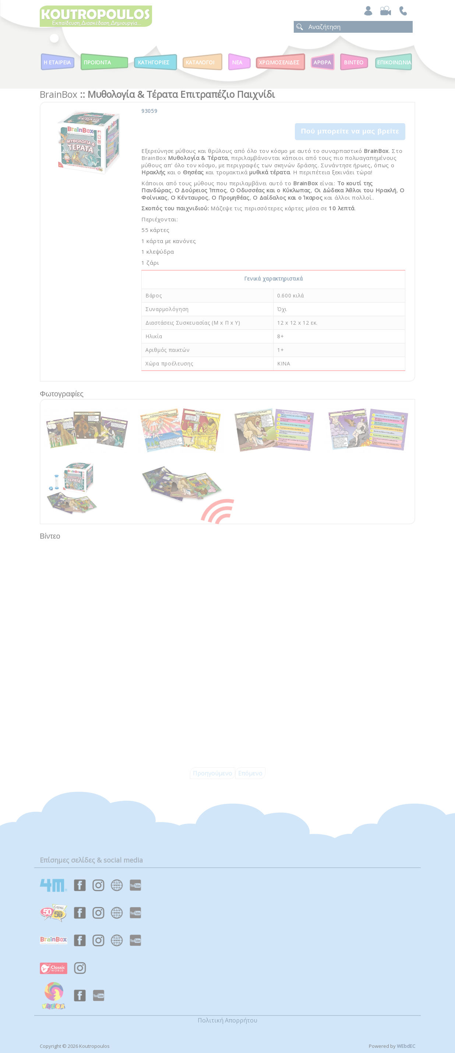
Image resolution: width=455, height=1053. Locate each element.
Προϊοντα (97, 62)
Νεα (237, 62)
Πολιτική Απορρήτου (227, 1020)
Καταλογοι (200, 62)
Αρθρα (322, 62)
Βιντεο (353, 62)
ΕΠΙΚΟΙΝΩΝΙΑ (394, 62)
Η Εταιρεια (57, 62)
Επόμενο (250, 773)
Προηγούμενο (212, 773)
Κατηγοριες (153, 62)
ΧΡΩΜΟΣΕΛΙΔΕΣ (279, 62)
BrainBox (58, 94)
